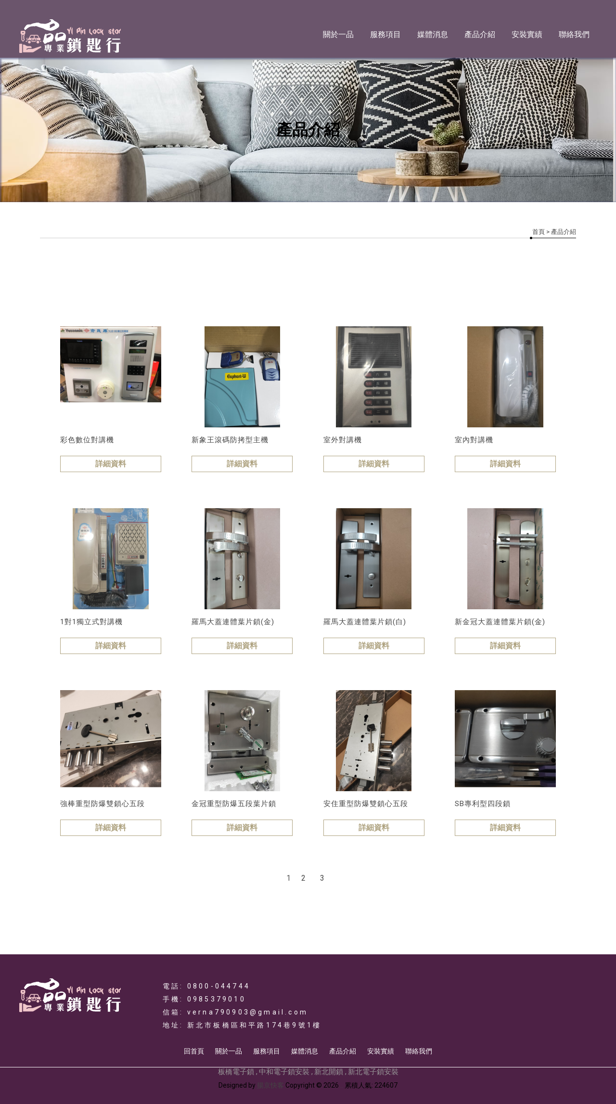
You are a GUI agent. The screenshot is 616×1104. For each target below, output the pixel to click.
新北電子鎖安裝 (373, 1071)
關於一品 (338, 34)
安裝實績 (527, 34)
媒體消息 (432, 34)
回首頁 (194, 1051)
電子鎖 (66, 284)
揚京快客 (270, 1085)
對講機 (216, 284)
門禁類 (118, 284)
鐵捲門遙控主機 (284, 284)
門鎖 (167, 284)
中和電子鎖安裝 (284, 1071)
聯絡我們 (574, 34)
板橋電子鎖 (236, 1071)
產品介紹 (479, 34)
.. (341, 1085)
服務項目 (385, 34)
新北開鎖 (328, 1071)
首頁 (538, 231)
